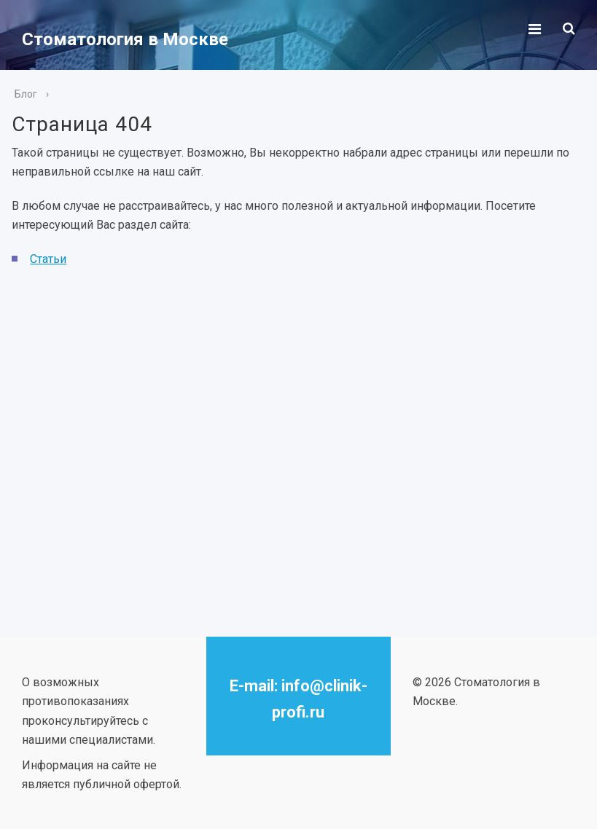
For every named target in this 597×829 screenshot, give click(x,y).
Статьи (48, 259)
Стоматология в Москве (125, 39)
